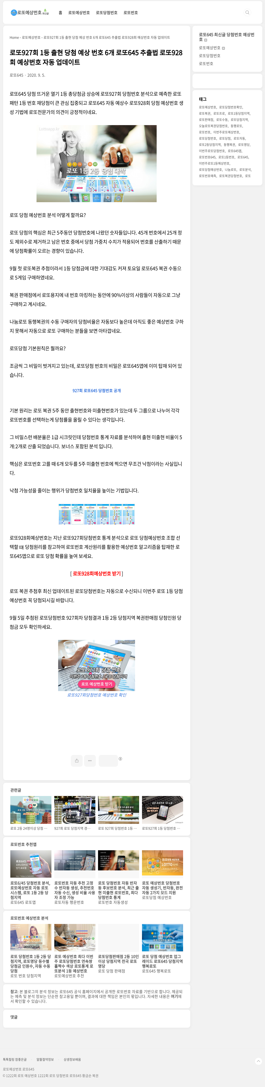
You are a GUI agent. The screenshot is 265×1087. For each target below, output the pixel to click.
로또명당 (244, 144)
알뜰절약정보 (45, 1059)
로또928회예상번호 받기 (97, 573)
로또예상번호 (79, 12)
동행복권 (229, 144)
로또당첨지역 (239, 119)
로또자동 (239, 138)
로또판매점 (206, 119)
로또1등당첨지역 (239, 113)
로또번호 (130, 12)
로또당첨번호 (106, 12)
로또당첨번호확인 (230, 107)
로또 (248, 175)
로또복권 (204, 113)
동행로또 (236, 125)
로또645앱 (234, 150)
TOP (258, 1061)
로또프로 (219, 113)
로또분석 (245, 169)
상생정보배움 (72, 1059)
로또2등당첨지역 (210, 144)
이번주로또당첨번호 (212, 150)
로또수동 (222, 119)
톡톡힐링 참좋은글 (15, 1059)
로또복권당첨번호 (230, 175)
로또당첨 (225, 138)
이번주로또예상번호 (226, 132)
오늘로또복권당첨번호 (213, 125)
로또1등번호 (226, 157)
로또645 (242, 157)
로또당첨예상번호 (210, 169)
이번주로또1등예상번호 (214, 163)
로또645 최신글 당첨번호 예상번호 (226, 36)
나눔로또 (230, 169)
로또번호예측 (207, 175)
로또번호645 (207, 157)
